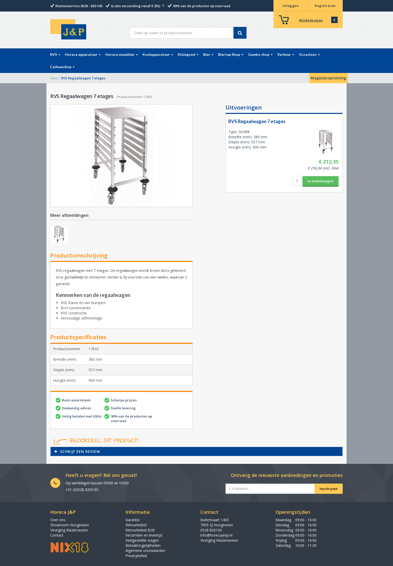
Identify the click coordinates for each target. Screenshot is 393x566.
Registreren (325, 5)
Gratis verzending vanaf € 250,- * (137, 6)
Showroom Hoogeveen (69, 524)
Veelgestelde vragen (142, 540)
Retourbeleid (135, 524)
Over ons (57, 519)
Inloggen (291, 5)
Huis (53, 78)
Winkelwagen (311, 20)
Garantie (132, 519)
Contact (56, 535)
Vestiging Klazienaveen (69, 530)
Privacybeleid (136, 555)
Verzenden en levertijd (143, 535)
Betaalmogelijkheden (143, 545)
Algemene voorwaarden (145, 550)
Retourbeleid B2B (140, 530)
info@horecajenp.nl (216, 535)
